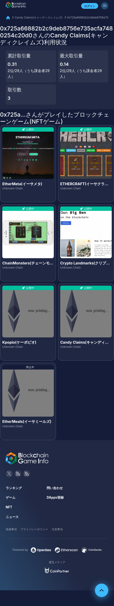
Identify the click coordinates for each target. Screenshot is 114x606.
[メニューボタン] (104, 5)
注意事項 (57, 529)
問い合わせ (55, 488)
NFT (9, 507)
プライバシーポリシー (34, 529)
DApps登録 (55, 497)
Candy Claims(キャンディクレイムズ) (38, 17)
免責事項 (11, 529)
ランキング (14, 488)
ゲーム (10, 497)
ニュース (12, 517)
